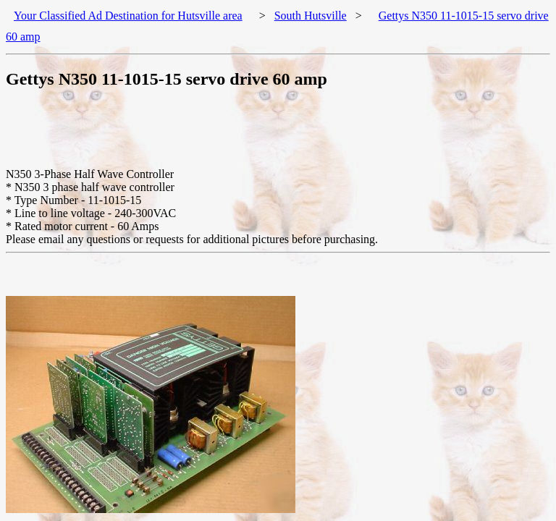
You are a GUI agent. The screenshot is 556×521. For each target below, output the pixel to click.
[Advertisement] (269, 135)
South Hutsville (310, 15)
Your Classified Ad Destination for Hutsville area (128, 15)
